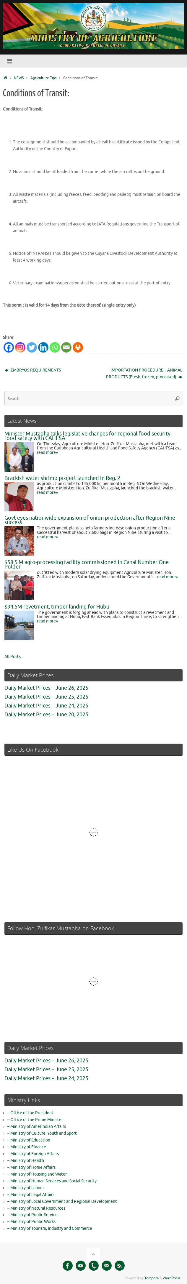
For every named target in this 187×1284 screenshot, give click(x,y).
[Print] (78, 347)
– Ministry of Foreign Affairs (33, 1153)
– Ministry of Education (28, 1140)
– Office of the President (30, 1112)
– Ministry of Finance (26, 1146)
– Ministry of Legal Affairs (30, 1194)
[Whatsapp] (55, 347)
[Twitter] (32, 347)
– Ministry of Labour (25, 1187)
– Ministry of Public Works (31, 1221)
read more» (47, 452)
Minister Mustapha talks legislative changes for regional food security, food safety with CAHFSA (88, 435)
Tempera (151, 1278)
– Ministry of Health (25, 1160)
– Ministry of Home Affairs (31, 1167)
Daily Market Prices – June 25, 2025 (46, 697)
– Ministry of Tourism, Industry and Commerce (49, 1228)
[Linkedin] (43, 347)
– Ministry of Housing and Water (37, 1174)
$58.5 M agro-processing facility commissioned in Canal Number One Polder (86, 564)
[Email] (66, 347)
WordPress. (172, 1278)
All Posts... (13, 656)
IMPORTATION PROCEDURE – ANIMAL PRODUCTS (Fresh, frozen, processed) (144, 374)
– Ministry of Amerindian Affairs (36, 1126)
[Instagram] (20, 347)
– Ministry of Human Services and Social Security (52, 1181)
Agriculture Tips (43, 78)
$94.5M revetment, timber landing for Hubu (56, 606)
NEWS (19, 78)
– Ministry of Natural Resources (36, 1208)
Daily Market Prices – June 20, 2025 (46, 714)
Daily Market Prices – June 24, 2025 (46, 705)
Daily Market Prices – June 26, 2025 (46, 688)
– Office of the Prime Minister (35, 1119)
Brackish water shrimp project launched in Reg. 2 (62, 478)
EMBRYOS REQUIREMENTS (33, 370)
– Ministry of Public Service (32, 1214)
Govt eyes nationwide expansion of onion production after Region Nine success (89, 520)
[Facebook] (9, 347)
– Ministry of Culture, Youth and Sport (42, 1133)
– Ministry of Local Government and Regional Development (62, 1201)
